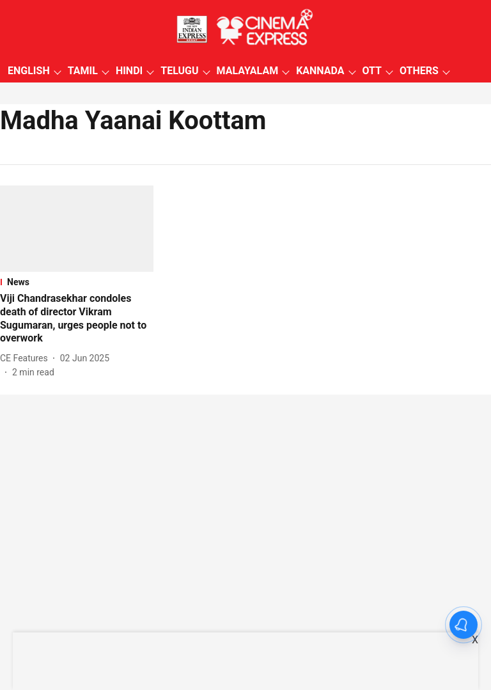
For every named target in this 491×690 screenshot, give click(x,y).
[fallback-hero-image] (76, 228)
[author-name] (26, 358)
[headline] (76, 318)
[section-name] (76, 282)
